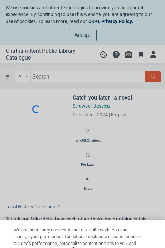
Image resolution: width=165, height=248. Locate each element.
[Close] (154, 238)
